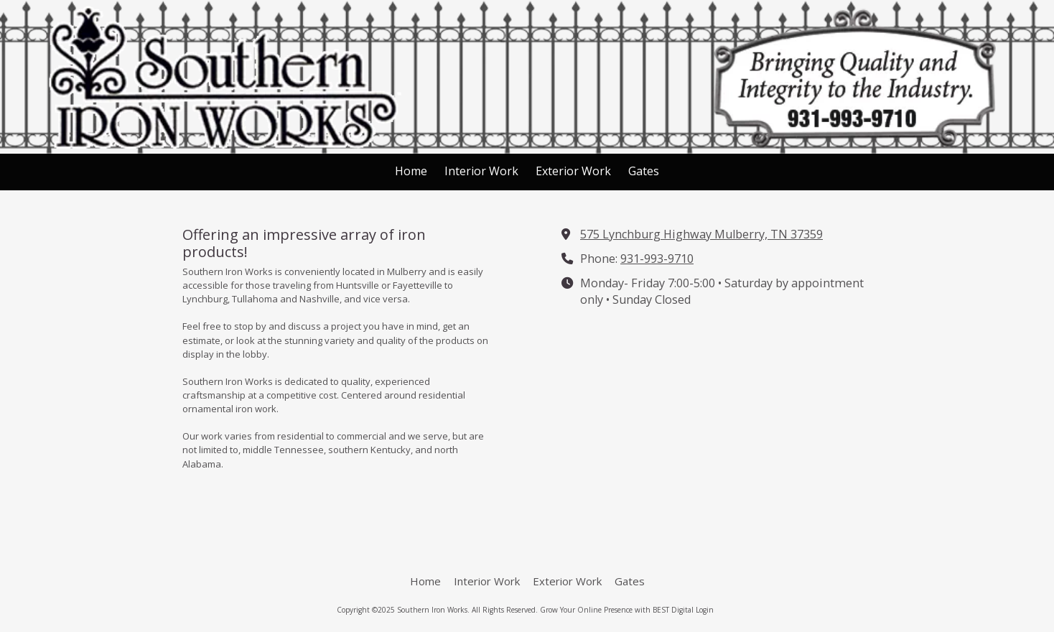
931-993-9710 (657, 258)
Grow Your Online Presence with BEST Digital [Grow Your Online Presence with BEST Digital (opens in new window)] (617, 610)
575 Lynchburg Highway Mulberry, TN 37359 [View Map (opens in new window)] (701, 234)
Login (705, 610)
